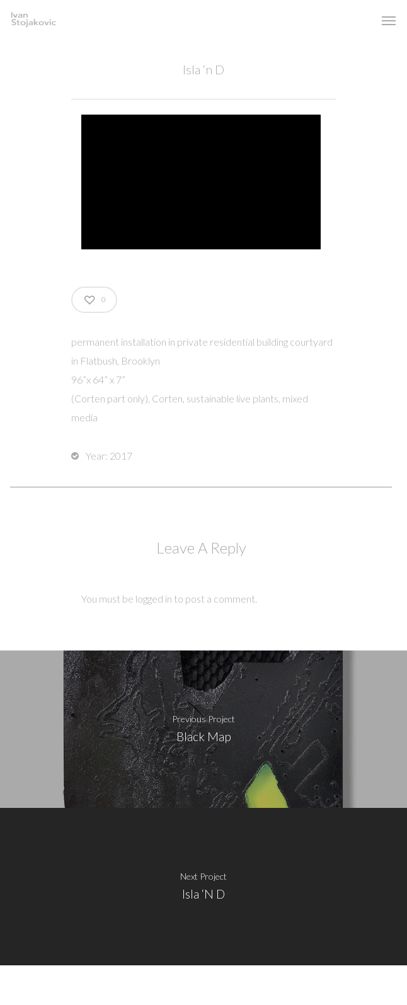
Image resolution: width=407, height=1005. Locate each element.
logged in (153, 599)
